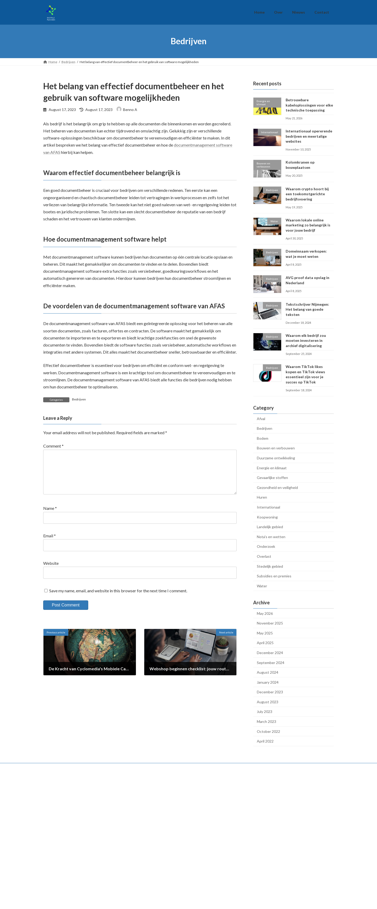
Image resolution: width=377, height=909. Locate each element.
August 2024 (267, 672)
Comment (53, 445)
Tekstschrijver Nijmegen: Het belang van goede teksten (307, 309)
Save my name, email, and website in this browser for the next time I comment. (118, 598)
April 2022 (265, 741)
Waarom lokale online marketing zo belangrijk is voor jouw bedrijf (308, 225)
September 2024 (270, 662)
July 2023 (264, 711)
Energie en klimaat (272, 467)
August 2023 (267, 701)
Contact (250, 814)
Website (51, 571)
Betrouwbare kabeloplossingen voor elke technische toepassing (309, 105)
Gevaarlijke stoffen (272, 477)
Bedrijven (79, 399)
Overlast (264, 556)
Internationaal (268, 507)
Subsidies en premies (274, 576)
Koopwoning (267, 517)
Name (50, 516)
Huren (262, 497)
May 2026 (265, 613)
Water (262, 585)
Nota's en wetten (271, 536)
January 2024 (268, 682)
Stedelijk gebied (270, 566)
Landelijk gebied (270, 527)
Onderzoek (266, 546)
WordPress (166, 903)
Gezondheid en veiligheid (277, 487)
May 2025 (265, 633)
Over (249, 797)
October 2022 (268, 731)
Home (249, 788)
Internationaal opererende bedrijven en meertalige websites (309, 136)
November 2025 (270, 623)
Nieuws (250, 805)
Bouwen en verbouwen (276, 448)
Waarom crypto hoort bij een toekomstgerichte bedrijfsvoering (307, 193)
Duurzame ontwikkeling (276, 458)
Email (49, 544)
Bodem (262, 438)
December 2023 (270, 692)
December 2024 (270, 652)
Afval (261, 418)
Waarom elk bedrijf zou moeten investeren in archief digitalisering (306, 340)
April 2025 (265, 642)
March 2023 (266, 721)
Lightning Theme (189, 903)
